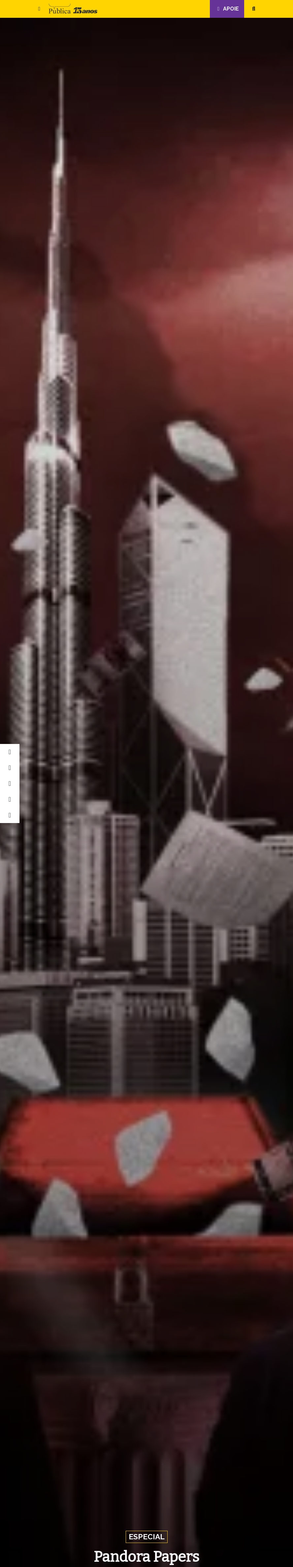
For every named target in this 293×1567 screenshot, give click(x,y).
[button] (39, 9)
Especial (147, 1536)
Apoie (227, 9)
